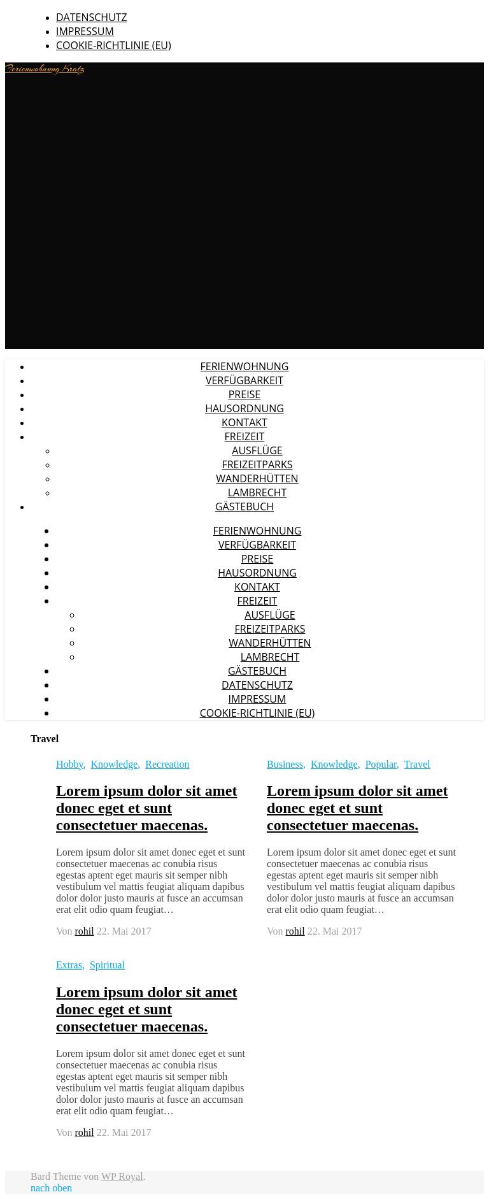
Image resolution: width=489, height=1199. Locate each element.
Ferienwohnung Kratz (45, 68)
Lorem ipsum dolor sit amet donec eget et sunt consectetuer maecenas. (146, 807)
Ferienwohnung (245, 366)
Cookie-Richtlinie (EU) (113, 45)
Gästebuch (244, 506)
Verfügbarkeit (244, 380)
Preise (245, 394)
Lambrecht (257, 492)
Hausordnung (244, 408)
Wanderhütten (257, 478)
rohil (84, 931)
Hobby (69, 764)
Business (285, 764)
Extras (69, 964)
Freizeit (245, 436)
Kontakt (244, 422)
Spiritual (107, 964)
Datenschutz (91, 17)
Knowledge (114, 764)
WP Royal (122, 1176)
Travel (417, 764)
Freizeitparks (257, 464)
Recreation (167, 764)
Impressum (85, 31)
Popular (381, 764)
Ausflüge (257, 450)
